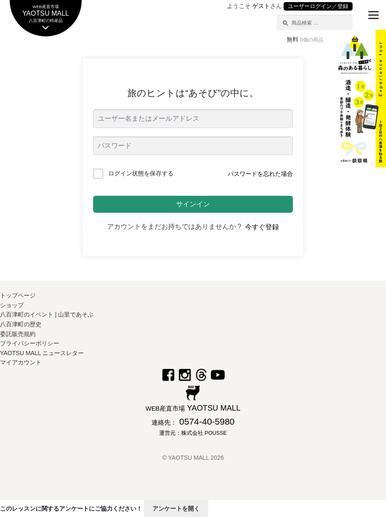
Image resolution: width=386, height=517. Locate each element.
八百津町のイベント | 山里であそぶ (47, 314)
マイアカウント (20, 362)
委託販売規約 (18, 334)
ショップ (12, 305)
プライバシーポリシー (29, 343)
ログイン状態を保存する (141, 173)
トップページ (18, 295)
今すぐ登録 (262, 227)
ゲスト (261, 6)
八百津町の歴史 (20, 324)
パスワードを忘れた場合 (260, 173)
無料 (305, 39)
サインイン (193, 204)
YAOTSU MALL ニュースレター (42, 353)
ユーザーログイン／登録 (318, 6)
